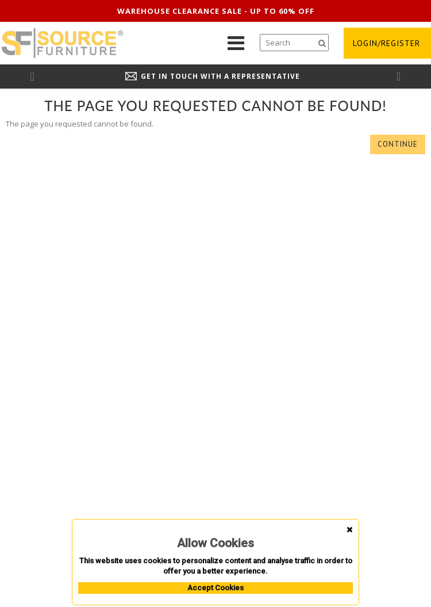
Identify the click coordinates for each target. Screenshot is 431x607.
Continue (398, 144)
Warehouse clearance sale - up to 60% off (215, 11)
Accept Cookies (215, 587)
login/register (386, 43)
